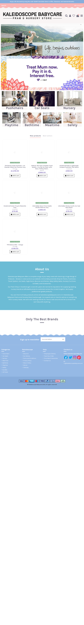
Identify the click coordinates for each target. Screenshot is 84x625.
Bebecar (42, 170)
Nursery (69, 108)
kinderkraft (69, 168)
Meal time (5, 361)
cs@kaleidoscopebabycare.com (73, 363)
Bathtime (32, 125)
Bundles (4, 370)
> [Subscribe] (63, 339)
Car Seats (42, 108)
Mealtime (52, 125)
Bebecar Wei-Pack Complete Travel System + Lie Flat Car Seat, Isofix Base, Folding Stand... (42, 167)
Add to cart (15, 175)
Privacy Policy (27, 361)
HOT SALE (5, 372)
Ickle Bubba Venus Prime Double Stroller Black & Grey (42, 206)
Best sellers (47, 136)
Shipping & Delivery (50, 354)
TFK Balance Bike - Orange (15, 244)
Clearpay (26, 367)
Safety (72, 125)
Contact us (47, 361)
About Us (26, 354)
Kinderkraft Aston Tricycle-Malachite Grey (15, 206)
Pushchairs (14, 108)
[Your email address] (51, 339)
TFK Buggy (15, 168)
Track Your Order (49, 356)
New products (35, 136)
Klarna (25, 365)
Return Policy (27, 363)
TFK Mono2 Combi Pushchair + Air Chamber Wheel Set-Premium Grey (15, 166)
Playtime (11, 125)
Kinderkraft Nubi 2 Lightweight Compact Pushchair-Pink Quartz (69, 166)
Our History (26, 356)
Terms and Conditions (29, 358)
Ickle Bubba (69, 209)
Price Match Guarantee (51, 358)
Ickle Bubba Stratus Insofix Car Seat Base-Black (69, 206)
